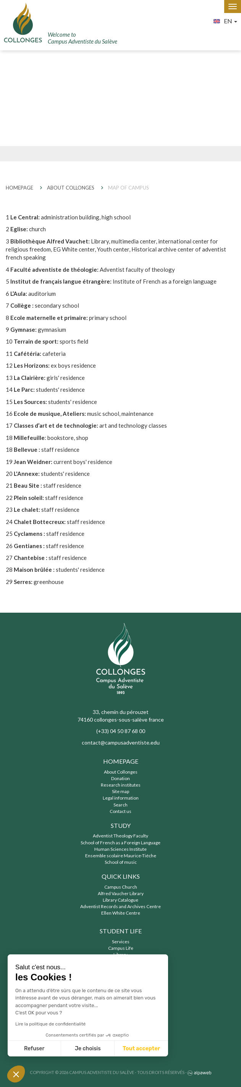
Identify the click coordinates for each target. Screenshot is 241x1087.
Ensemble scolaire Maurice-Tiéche (120, 855)
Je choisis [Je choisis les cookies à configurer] (88, 1048)
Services (120, 941)
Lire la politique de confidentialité (50, 1024)
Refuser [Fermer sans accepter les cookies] (34, 1048)
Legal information (121, 798)
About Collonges (120, 772)
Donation (120, 778)
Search (120, 805)
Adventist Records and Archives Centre (120, 906)
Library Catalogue (120, 900)
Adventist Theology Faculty (120, 836)
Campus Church (120, 887)
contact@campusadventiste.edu (121, 742)
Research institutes (121, 785)
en (223, 19)
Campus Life (120, 948)
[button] (16, 1074)
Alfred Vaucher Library (121, 893)
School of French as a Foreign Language (120, 842)
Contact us (120, 811)
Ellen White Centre (120, 913)
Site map (120, 791)
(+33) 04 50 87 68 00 (120, 731)
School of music (121, 862)
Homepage (120, 761)
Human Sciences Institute (120, 849)
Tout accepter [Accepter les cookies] (141, 1048)
